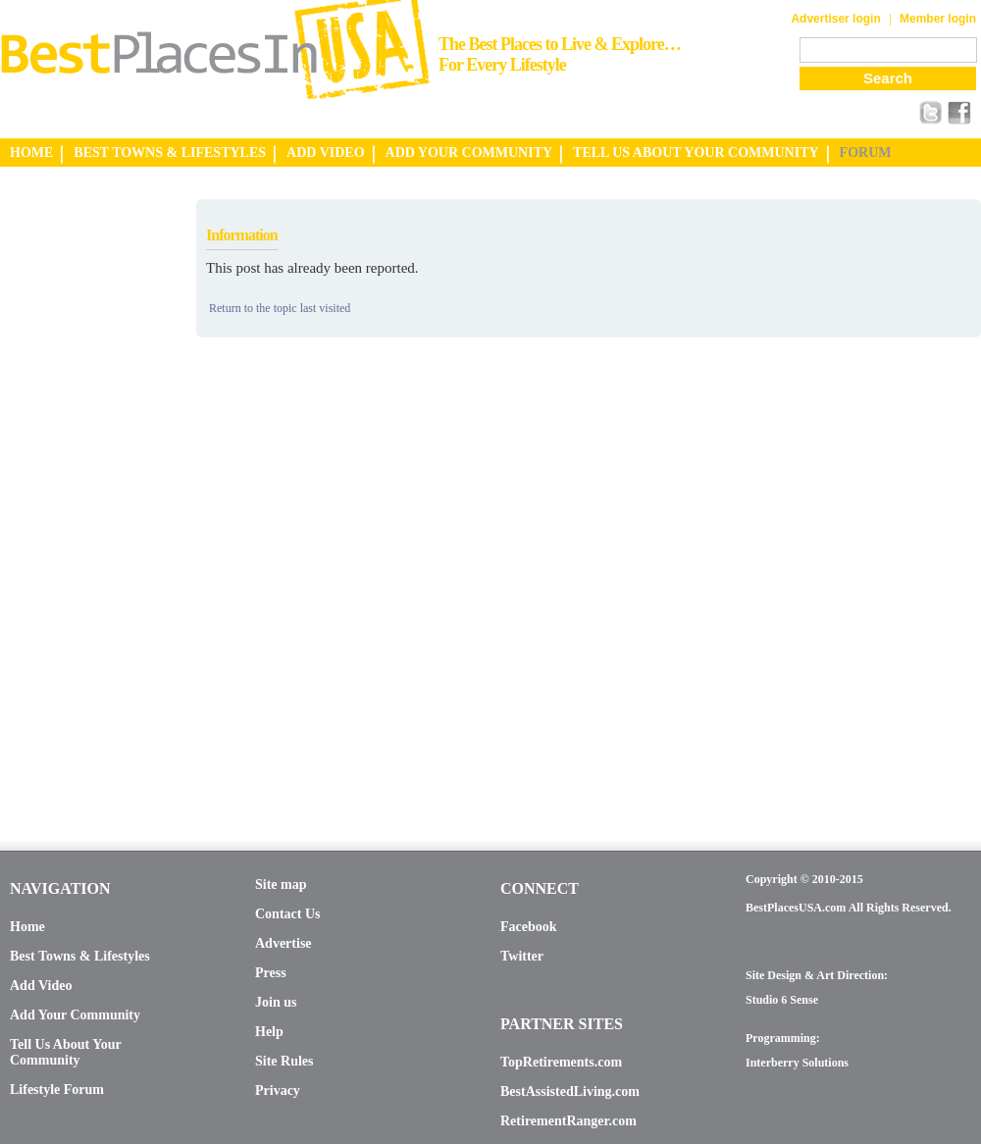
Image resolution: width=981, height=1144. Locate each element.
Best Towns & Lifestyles (80, 956)
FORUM (866, 152)
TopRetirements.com (561, 1062)
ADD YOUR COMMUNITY (469, 152)
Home (27, 926)
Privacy (277, 1090)
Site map (281, 884)
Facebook (528, 926)
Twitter (521, 956)
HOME (31, 152)
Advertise (283, 943)
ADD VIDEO (325, 152)
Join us (275, 1002)
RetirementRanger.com (568, 1121)
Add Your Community (75, 1015)
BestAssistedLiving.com (570, 1091)
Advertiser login (835, 19)
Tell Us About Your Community (65, 1052)
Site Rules (284, 1061)
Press (270, 972)
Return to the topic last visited (279, 308)
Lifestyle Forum (57, 1089)
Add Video (41, 985)
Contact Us (288, 914)
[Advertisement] (78, 493)
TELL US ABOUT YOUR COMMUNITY (695, 152)
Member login (938, 19)
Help (269, 1031)
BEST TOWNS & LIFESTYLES (170, 152)
